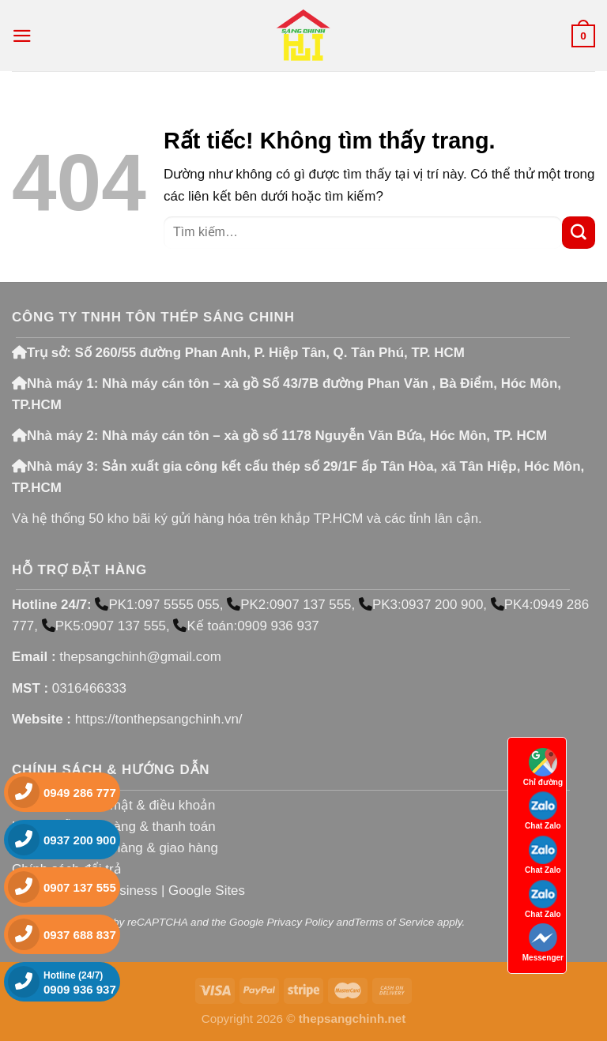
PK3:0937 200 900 (421, 604)
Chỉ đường (543, 767)
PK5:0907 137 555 (104, 625)
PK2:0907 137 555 (289, 604)
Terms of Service (394, 922)
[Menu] (22, 36)
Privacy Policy (300, 922)
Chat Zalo (543, 810)
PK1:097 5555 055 (157, 604)
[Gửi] (578, 232)
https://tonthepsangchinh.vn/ (159, 719)
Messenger (543, 942)
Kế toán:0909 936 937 (246, 625)
